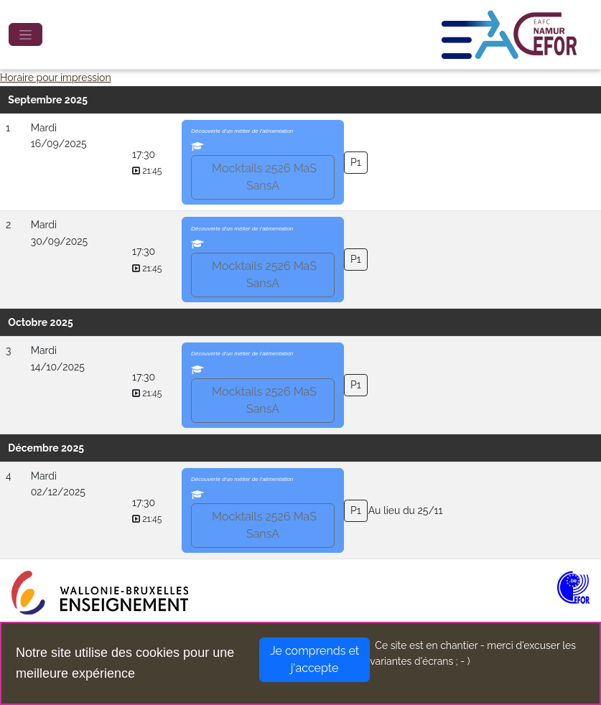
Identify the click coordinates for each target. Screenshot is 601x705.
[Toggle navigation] (25, 34)
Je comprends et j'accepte (314, 659)
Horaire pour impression (55, 77)
